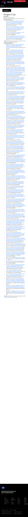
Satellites (12, 503)
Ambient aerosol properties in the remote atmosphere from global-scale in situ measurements (15, 92)
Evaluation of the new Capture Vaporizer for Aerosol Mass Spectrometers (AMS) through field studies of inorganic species (15, 190)
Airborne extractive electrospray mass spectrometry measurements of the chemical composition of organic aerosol (15, 116)
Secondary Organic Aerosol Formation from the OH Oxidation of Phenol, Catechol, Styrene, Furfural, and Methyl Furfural (15, 62)
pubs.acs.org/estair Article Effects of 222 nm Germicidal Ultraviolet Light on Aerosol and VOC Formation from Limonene (14, 51)
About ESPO (7, 501)
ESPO (5, 497)
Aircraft (12, 502)
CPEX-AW (10, 2)
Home (5, 12)
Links (18, 497)
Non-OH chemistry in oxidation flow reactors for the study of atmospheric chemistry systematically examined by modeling (15, 248)
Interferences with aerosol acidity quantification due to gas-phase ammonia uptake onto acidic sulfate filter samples (15, 142)
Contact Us (20, 513)
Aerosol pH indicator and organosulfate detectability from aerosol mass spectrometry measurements (15, 121)
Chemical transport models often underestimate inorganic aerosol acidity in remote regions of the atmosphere (16, 112)
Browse (19, 502)
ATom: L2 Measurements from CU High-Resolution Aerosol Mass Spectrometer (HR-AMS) (15, 156)
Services (12, 497)
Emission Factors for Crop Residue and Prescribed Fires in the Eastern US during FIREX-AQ (15, 83)
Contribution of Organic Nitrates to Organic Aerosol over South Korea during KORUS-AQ (15, 101)
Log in (20, 1)
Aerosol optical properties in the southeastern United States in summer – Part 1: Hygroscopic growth (15, 210)
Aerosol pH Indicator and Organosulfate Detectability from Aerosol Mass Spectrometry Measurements (15, 126)
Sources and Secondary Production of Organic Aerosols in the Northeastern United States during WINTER (15, 182)
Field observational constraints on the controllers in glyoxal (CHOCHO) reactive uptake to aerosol (15, 88)
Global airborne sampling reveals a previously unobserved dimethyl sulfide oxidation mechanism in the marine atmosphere (14, 146)
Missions (6, 499)
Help (18, 503)
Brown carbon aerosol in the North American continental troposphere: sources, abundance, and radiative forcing (15, 275)
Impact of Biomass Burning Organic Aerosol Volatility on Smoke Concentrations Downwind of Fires (15, 78)
